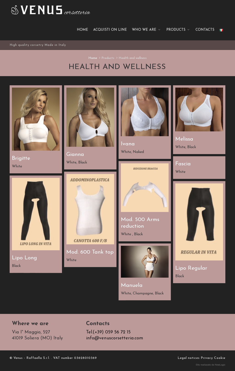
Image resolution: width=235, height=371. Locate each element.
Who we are (146, 30)
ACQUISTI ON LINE (110, 30)
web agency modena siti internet (210, 365)
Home (82, 30)
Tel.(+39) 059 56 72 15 (108, 332)
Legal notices (189, 358)
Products (178, 30)
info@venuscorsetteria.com (114, 338)
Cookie (219, 358)
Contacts (205, 30)
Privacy (207, 358)
